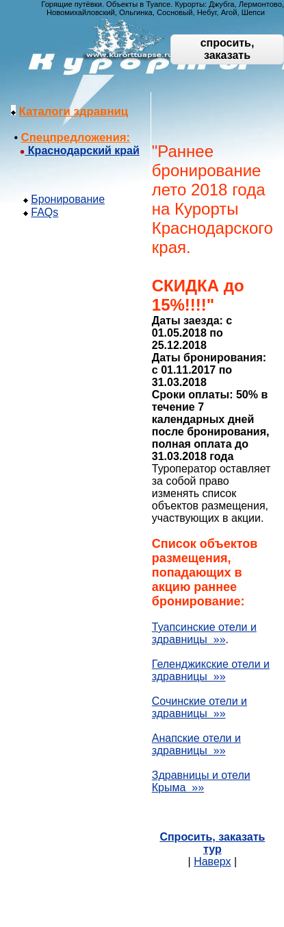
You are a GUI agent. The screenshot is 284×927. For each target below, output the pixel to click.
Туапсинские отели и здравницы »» (204, 633)
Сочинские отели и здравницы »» (199, 707)
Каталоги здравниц (74, 111)
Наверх (212, 861)
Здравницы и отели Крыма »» (201, 781)
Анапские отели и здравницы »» (196, 744)
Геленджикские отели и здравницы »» (211, 670)
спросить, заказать (228, 49)
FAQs (44, 212)
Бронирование (68, 199)
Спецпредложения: (76, 137)
